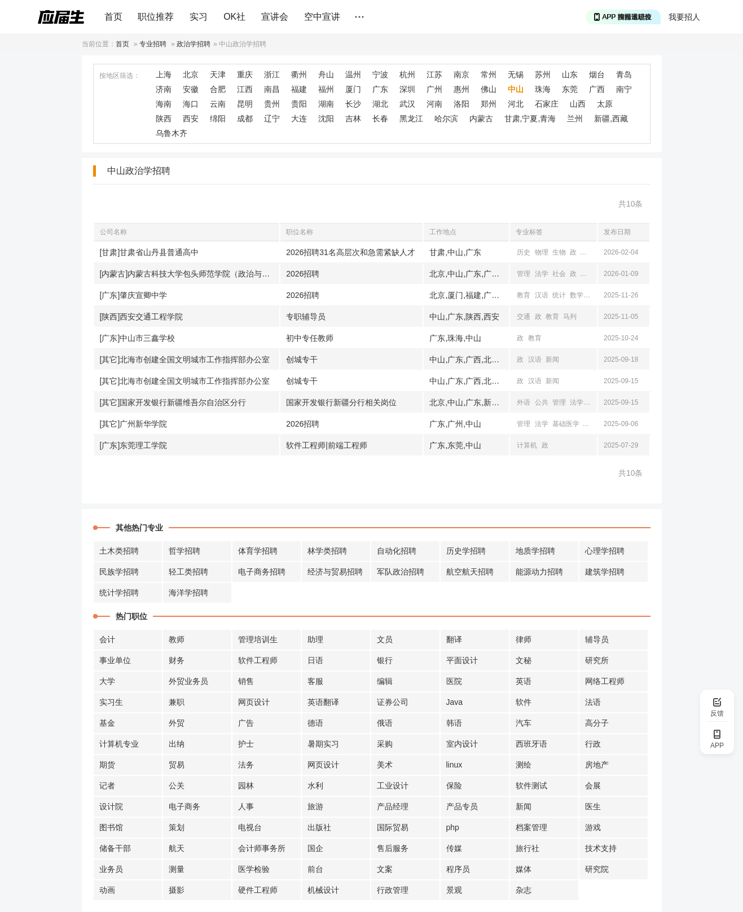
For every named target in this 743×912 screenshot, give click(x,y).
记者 (107, 785)
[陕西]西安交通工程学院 (141, 316)
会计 (107, 639)
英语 (523, 681)
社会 (559, 274)
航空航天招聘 (470, 571)
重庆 (245, 74)
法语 (593, 702)
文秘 (523, 660)
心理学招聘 (605, 550)
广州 (434, 89)
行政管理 (392, 890)
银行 (385, 660)
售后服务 (392, 848)
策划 (176, 827)
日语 (315, 660)
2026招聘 (302, 273)
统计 (559, 295)
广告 (246, 722)
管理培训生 (258, 639)
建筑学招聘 (605, 571)
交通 (523, 317)
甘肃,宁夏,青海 (530, 118)
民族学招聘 (119, 571)
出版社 (319, 827)
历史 (523, 252)
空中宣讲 (322, 16)
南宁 (624, 89)
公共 (541, 402)
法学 (541, 274)
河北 (516, 103)
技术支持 (601, 848)
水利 (315, 785)
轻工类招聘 (188, 571)
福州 (326, 89)
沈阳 (326, 118)
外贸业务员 (188, 681)
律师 (523, 639)
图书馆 (111, 827)
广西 (597, 89)
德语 (315, 722)
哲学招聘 (184, 550)
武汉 (407, 103)
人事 (246, 806)
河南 (434, 103)
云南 (218, 103)
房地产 (597, 764)
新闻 (552, 359)
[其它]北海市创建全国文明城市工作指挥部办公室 (185, 359)
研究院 (597, 869)
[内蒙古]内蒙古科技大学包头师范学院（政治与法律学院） (190, 273)
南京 (461, 74)
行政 (593, 743)
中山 (516, 89)
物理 (541, 252)
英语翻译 (323, 702)
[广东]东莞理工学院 (134, 445)
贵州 (272, 103)
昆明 (245, 103)
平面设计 (462, 660)
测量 (176, 869)
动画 (107, 890)
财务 (176, 660)
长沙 (353, 103)
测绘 (523, 764)
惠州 (461, 89)
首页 (113, 16)
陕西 (164, 118)
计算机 (527, 445)
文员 (385, 639)
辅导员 (597, 639)
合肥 (218, 89)
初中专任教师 (309, 338)
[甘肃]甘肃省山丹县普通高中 (149, 252)
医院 (454, 681)
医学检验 (254, 869)
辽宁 (272, 118)
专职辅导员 (306, 316)
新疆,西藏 (611, 118)
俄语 (385, 722)
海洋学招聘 (188, 592)
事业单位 (115, 660)
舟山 (326, 74)
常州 (488, 74)
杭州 (407, 74)
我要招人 (684, 16)
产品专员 (462, 806)
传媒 (454, 848)
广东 (380, 89)
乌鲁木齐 (171, 133)
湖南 (326, 103)
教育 (588, 274)
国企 (315, 848)
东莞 (570, 89)
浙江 (272, 74)
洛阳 (461, 103)
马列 (570, 317)
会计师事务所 (261, 848)
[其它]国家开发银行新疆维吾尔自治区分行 (173, 402)
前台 (315, 869)
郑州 (488, 103)
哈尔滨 (446, 118)
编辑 (385, 681)
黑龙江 (411, 118)
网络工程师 (605, 681)
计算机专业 (119, 743)
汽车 (523, 722)
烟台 (597, 74)
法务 (246, 764)
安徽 (191, 89)
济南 (164, 89)
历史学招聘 (466, 550)
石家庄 (547, 103)
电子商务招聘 (261, 571)
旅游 (315, 806)
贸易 (176, 764)
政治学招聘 (193, 44)
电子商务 (184, 806)
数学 (576, 295)
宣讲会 (274, 16)
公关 (176, 785)
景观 (454, 890)
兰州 (575, 118)
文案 (385, 869)
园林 (246, 785)
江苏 (434, 74)
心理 (588, 252)
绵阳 (218, 118)
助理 (315, 639)
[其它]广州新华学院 (134, 423)
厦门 (353, 89)
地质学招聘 (535, 550)
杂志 (523, 890)
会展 (593, 785)
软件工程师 (258, 660)
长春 (380, 118)
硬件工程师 (258, 890)
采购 (385, 743)
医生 (593, 806)
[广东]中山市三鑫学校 (137, 338)
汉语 (541, 295)
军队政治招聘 (400, 571)
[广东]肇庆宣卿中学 (134, 295)
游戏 (593, 827)
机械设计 (323, 890)
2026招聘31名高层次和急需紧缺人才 (350, 252)
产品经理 (392, 806)
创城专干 (302, 359)
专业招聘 (152, 44)
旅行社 (527, 848)
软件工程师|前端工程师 (326, 445)
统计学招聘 (119, 592)
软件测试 (531, 785)
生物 (559, 252)
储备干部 (115, 848)
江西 (245, 89)
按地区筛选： (119, 76)
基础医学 (565, 424)
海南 (164, 103)
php (452, 827)
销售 (246, 681)
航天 (176, 848)
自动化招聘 (396, 550)
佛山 (488, 89)
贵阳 (299, 103)
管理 (523, 274)
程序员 (458, 869)
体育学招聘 (258, 550)
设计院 (111, 806)
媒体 (523, 869)
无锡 (516, 74)
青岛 (624, 74)
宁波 (380, 74)
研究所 (597, 660)
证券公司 (392, 702)
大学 (107, 681)
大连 (299, 118)
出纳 (176, 743)
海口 (191, 103)
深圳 (407, 89)
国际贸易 (392, 827)
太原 (605, 103)
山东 (570, 74)
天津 (218, 74)
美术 (385, 764)
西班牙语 (531, 743)
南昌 (272, 89)
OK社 (234, 16)
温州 (353, 74)
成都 (245, 118)
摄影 (176, 890)
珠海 (543, 89)
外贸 (176, 722)
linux (454, 764)
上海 (164, 74)
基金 (107, 722)
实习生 (111, 702)
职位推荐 (156, 16)
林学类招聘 (327, 550)
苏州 (543, 74)
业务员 (111, 869)
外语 (523, 402)
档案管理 (531, 827)
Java (454, 702)
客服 (315, 681)
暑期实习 (323, 743)
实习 (199, 16)
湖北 (380, 103)
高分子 (597, 722)
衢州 (299, 74)
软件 (523, 702)
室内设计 (462, 743)
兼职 (176, 702)
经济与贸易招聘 (335, 571)
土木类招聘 (119, 550)
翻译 (454, 639)
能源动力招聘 (539, 571)
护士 (246, 743)
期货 (107, 764)
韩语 (454, 722)
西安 (191, 118)
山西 (578, 103)
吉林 (353, 118)
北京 (191, 74)
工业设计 (392, 785)
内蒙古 (481, 118)
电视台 (250, 827)
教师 (176, 639)
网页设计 (254, 702)
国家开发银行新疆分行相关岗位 (341, 402)
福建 (299, 89)
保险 (454, 785)
